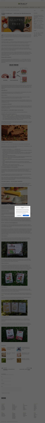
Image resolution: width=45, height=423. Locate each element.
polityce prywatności (24, 213)
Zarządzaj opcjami (19, 215)
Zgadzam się (26, 215)
